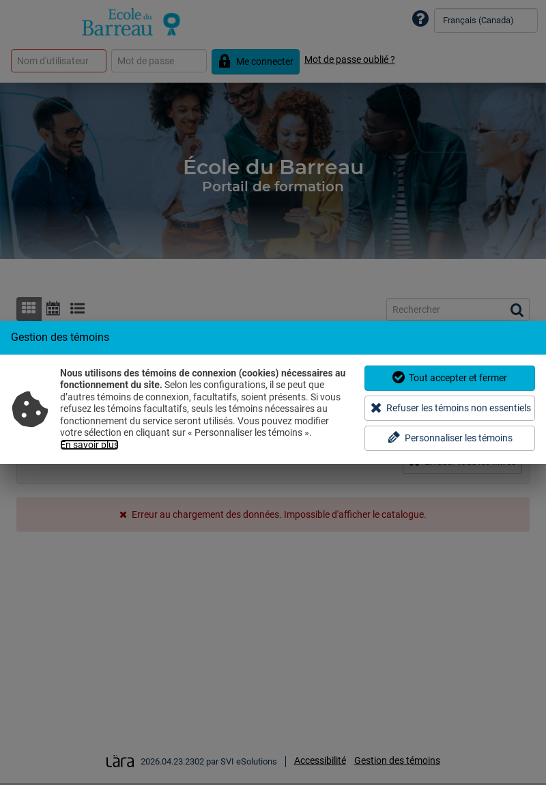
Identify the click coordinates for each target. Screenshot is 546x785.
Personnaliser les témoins (450, 437)
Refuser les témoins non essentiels (451, 407)
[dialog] (273, 392)
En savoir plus (89, 444)
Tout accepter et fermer (449, 377)
